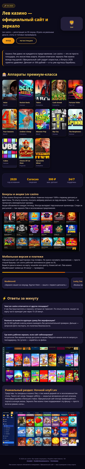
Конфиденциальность (41, 461)
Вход (8, 41)
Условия (29, 461)
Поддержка (54, 461)
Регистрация (26, 41)
